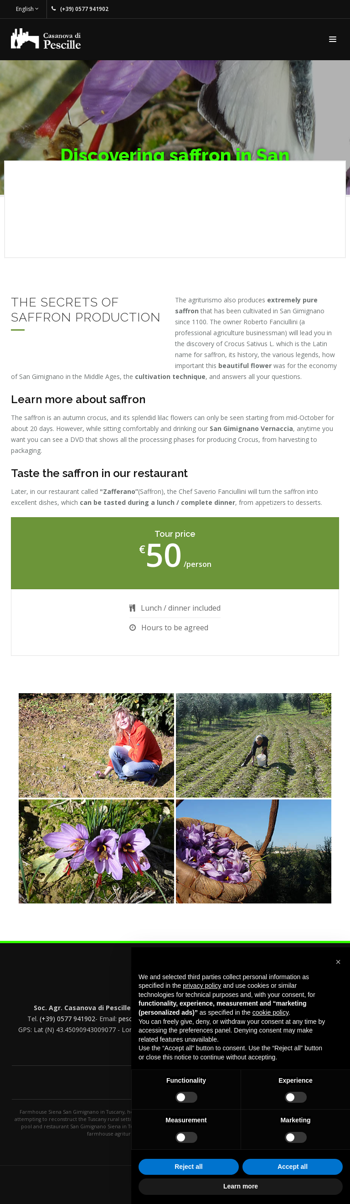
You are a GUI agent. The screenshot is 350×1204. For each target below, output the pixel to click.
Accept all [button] (293, 1166)
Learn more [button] (240, 1186)
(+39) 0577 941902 (67, 1018)
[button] (338, 962)
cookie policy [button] (270, 1012)
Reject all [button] (188, 1166)
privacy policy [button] (202, 985)
